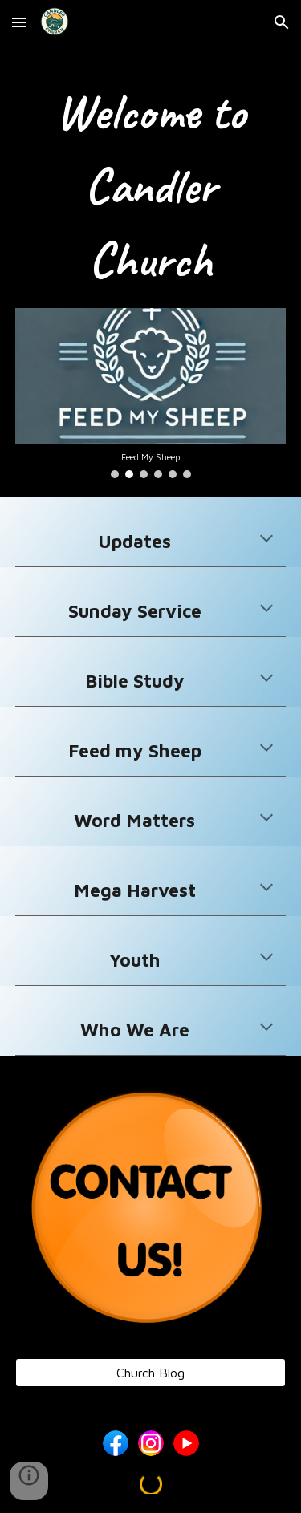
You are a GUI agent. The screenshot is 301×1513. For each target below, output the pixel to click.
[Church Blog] (151, 1373)
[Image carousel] (151, 393)
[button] (19, 22)
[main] (151, 186)
